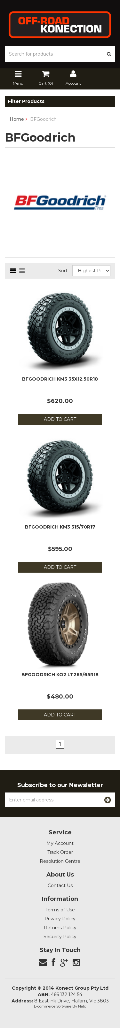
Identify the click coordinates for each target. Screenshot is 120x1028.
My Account (60, 843)
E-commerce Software (52, 1006)
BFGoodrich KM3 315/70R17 (60, 527)
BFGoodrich (43, 119)
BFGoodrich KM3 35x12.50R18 (60, 379)
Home (17, 119)
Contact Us (60, 885)
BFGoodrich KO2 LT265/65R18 (60, 674)
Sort (63, 271)
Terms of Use (60, 910)
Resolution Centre (60, 861)
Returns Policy (60, 928)
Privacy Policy (60, 919)
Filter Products (26, 101)
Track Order (60, 852)
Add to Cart (60, 419)
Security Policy (60, 936)
